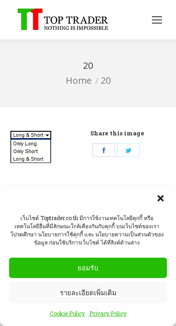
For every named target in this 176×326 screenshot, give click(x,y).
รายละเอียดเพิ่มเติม (88, 294)
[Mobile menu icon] (157, 19)
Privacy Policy (108, 315)
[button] (161, 201)
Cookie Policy (67, 315)
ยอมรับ (88, 269)
